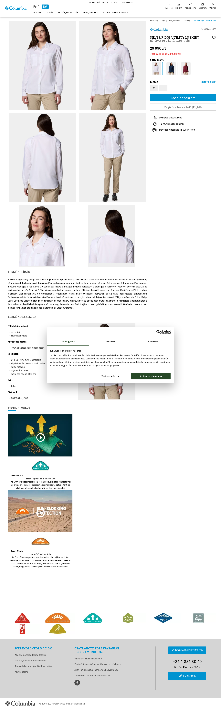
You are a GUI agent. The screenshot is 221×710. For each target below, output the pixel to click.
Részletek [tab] (110, 341)
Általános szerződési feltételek (30, 655)
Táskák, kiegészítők (68, 13)
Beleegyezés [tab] (68, 341)
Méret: (154, 82)
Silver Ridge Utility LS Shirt (205, 21)
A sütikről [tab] (153, 341)
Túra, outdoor (90, 13)
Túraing (187, 21)
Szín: (153, 59)
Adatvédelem (21, 672)
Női (45, 6)
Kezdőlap (154, 21)
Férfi (36, 6)
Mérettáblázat (208, 81)
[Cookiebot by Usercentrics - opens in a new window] (158, 332)
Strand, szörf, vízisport (115, 13)
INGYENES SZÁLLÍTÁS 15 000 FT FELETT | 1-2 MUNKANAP (110, 3)
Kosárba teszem (183, 98)
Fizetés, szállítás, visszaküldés (30, 660)
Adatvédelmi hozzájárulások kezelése (33, 666)
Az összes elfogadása (151, 376)
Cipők (50, 13)
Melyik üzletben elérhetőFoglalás (183, 107)
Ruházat (38, 13)
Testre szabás (110, 376)
